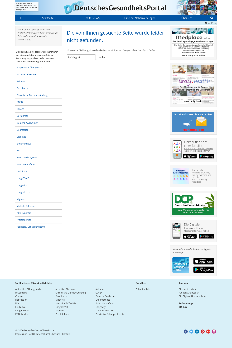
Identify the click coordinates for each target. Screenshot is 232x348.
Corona (20, 108)
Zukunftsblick (143, 289)
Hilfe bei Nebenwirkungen (139, 18)
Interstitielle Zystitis (27, 157)
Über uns (186, 18)
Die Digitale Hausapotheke (192, 296)
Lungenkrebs (23, 192)
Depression (23, 129)
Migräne (21, 199)
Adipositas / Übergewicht (30, 67)
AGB (31, 333)
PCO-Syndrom (24, 212)
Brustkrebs (22, 88)
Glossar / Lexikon (188, 289)
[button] (186, 332)
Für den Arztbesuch (189, 292)
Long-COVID (23, 178)
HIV (18, 150)
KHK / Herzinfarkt (26, 164)
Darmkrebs (22, 115)
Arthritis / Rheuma (26, 74)
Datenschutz (42, 333)
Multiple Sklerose (26, 206)
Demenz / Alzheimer (27, 122)
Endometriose (24, 143)
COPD (20, 102)
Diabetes (21, 136)
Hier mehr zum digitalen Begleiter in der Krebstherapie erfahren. (198, 149)
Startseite (48, 18)
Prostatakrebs (24, 219)
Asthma (21, 81)
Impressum (21, 333)
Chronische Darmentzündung (32, 95)
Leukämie (22, 171)
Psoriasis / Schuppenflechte (31, 226)
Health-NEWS (92, 18)
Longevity (22, 185)
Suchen (102, 57)
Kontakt (66, 333)
